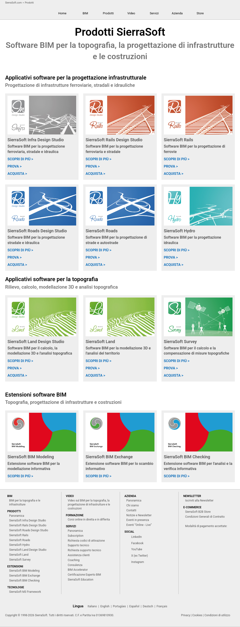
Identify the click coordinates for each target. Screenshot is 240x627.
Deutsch (148, 606)
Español (134, 606)
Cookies (197, 615)
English (104, 606)
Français (162, 606)
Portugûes (119, 606)
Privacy (185, 615)
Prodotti (29, 2)
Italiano (92, 606)
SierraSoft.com (13, 2)
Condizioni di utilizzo (217, 615)
